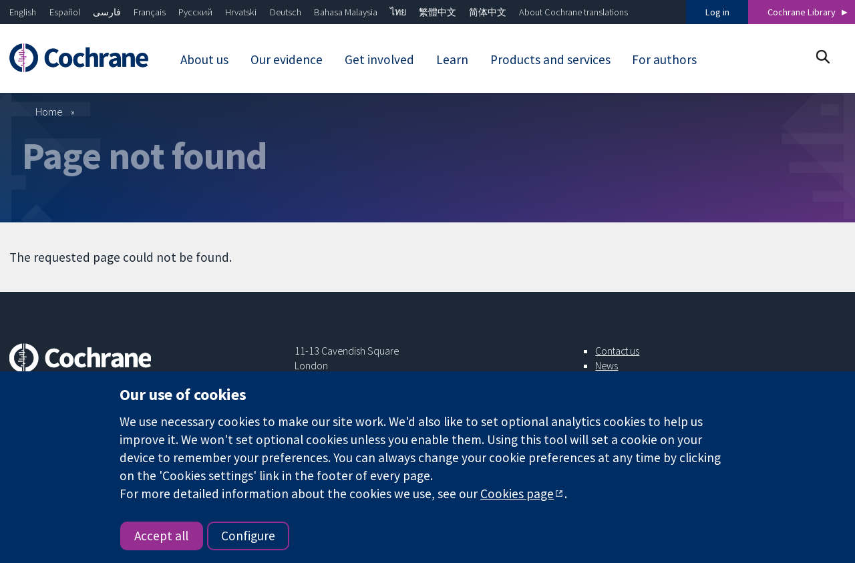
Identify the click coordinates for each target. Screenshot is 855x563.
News (606, 365)
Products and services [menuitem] (550, 59)
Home (49, 111)
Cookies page (517, 494)
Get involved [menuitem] (379, 59)
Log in (717, 12)
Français (150, 12)
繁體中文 (437, 12)
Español (64, 12)
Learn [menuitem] (452, 59)
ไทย (398, 12)
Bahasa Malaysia (345, 12)
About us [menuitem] (204, 59)
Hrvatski (240, 12)
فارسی (107, 12)
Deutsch (285, 12)
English (22, 12)
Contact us (617, 350)
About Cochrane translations (573, 12)
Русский (195, 12)
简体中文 (487, 12)
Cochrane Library (801, 12)
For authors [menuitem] (664, 59)
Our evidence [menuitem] (286, 59)
